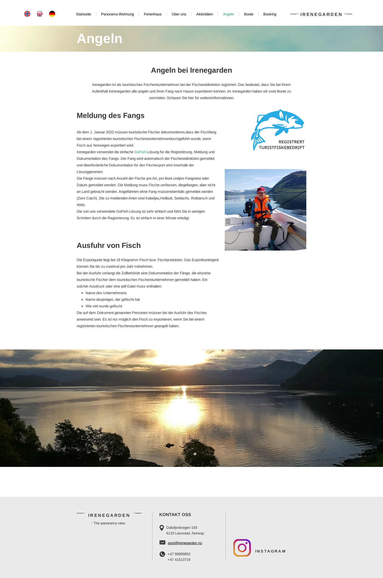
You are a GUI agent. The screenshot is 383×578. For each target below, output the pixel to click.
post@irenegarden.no (185, 543)
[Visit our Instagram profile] (242, 548)
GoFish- (140, 152)
